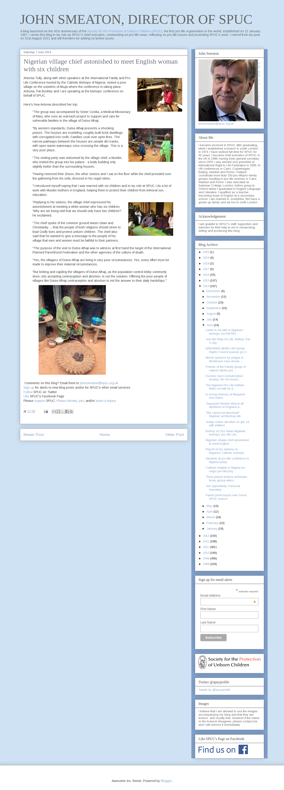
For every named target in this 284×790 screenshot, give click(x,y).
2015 (206, 280)
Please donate (67, 401)
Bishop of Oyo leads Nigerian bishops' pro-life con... (225, 432)
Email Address (228, 595)
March (211, 517)
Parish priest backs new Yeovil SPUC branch (226, 496)
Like (26, 396)
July (210, 319)
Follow (28, 392)
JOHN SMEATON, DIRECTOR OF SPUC (136, 19)
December (214, 291)
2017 (206, 269)
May (210, 506)
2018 (206, 263)
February (213, 523)
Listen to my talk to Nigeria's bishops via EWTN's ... (224, 331)
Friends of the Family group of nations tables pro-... (226, 368)
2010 (206, 552)
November (214, 296)
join (81, 401)
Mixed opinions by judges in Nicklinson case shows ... (224, 359)
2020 (206, 252)
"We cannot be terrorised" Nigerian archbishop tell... (224, 414)
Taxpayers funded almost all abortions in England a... (225, 405)
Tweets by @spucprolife (214, 689)
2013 (206, 535)
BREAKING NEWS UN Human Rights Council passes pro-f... (227, 350)
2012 (206, 541)
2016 (206, 274)
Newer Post (34, 435)
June (210, 325)
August (212, 313)
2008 (206, 564)
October (212, 302)
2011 (206, 547)
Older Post (174, 435)
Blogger (166, 781)
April (210, 511)
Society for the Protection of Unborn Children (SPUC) (124, 31)
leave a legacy (106, 401)
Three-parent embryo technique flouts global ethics (226, 478)
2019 (206, 257)
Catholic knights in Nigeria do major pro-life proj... (225, 469)
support (39, 401)
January (212, 528)
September (214, 308)
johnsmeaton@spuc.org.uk (99, 383)
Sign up (29, 387)
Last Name (208, 622)
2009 (206, 558)
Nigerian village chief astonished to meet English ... (227, 441)
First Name (208, 609)
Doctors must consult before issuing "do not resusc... (224, 377)
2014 (206, 286)
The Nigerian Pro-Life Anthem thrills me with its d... (225, 386)
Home (105, 435)
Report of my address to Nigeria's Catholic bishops (225, 451)
